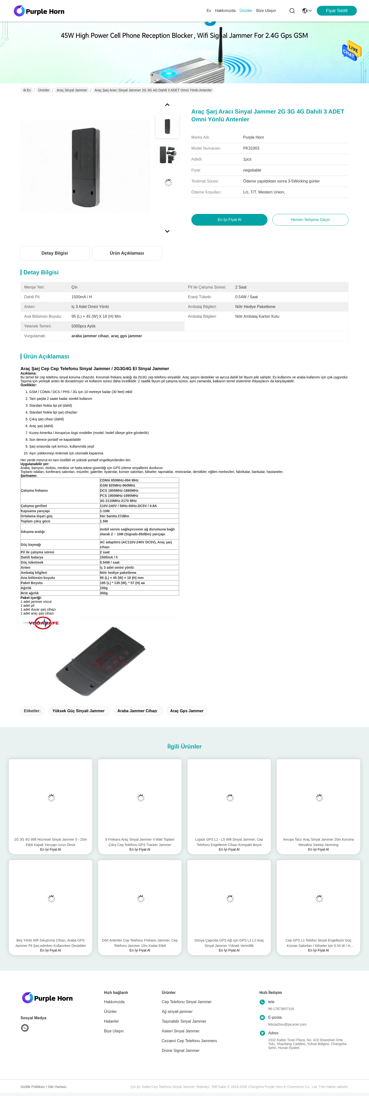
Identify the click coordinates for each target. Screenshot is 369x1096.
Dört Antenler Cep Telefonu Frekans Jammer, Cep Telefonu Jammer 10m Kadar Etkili (139, 943)
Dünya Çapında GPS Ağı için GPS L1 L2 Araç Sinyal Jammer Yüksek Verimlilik (229, 943)
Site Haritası (57, 1087)
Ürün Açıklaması (127, 253)
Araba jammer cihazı (137, 711)
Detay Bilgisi (54, 253)
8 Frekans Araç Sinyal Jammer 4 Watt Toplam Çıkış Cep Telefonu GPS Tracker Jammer (139, 842)
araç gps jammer (187, 711)
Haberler (111, 1021)
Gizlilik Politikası (32, 1087)
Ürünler (246, 11)
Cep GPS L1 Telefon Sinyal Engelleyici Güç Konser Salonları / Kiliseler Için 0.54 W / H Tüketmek (318, 943)
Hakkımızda (225, 11)
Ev (208, 11)
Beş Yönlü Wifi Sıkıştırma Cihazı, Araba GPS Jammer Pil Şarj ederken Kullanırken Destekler (50, 943)
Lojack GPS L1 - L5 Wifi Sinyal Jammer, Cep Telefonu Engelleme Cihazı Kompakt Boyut (229, 842)
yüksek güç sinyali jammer (78, 711)
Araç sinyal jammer (72, 90)
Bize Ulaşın (266, 11)
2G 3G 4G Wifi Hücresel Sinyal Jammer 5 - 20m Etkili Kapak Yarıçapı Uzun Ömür (50, 842)
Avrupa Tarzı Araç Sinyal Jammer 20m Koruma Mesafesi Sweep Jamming (318, 842)
